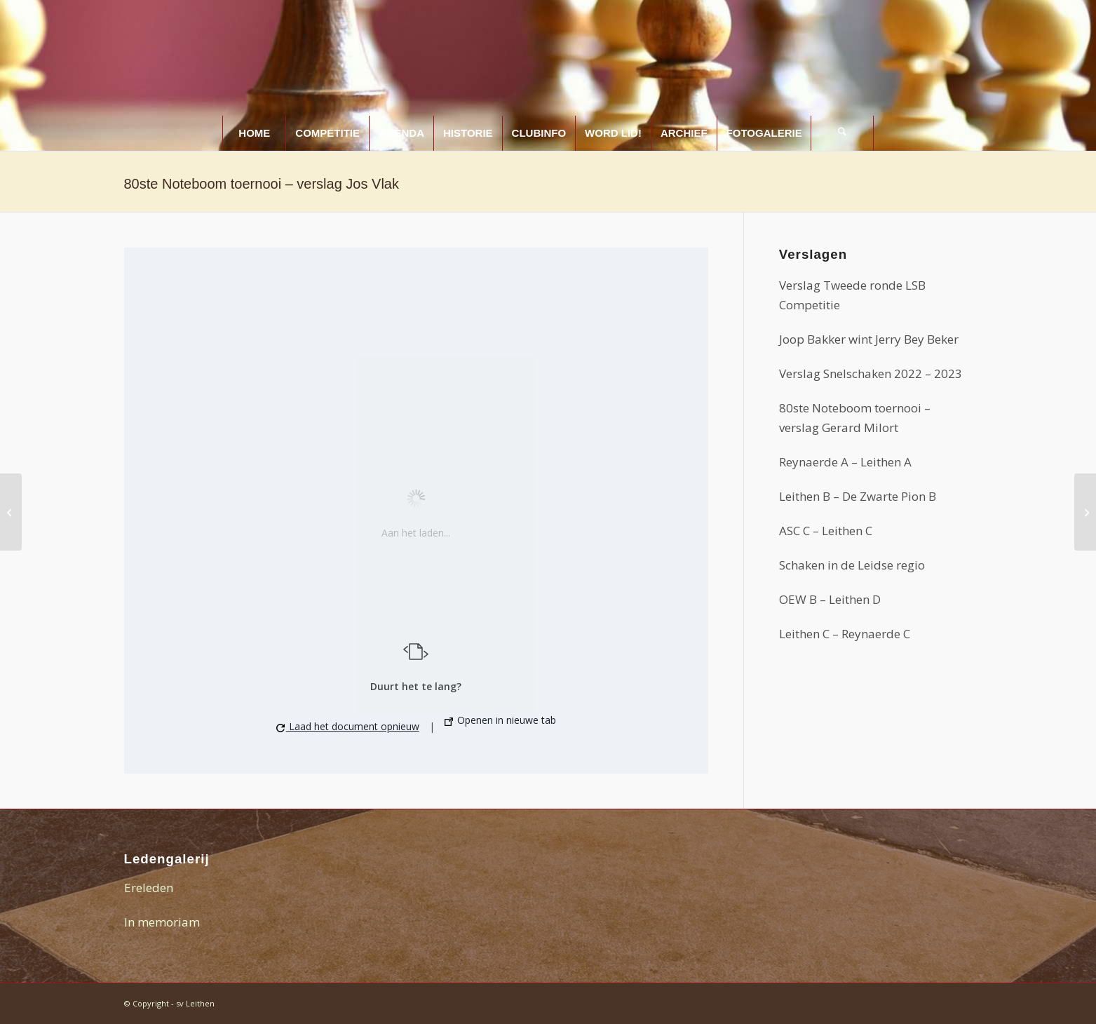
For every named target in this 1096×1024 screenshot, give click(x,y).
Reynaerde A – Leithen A (845, 462)
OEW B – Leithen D (830, 599)
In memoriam (162, 922)
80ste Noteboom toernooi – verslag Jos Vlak (261, 183)
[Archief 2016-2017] (1085, 512)
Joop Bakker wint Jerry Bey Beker (869, 339)
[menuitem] (253, 133)
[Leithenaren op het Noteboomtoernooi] (11, 512)
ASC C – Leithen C (825, 531)
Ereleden (148, 888)
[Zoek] (842, 133)
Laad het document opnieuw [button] (347, 726)
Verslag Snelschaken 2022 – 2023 (870, 373)
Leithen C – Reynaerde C (844, 634)
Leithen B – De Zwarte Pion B (857, 496)
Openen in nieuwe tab (500, 720)
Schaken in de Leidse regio (852, 565)
